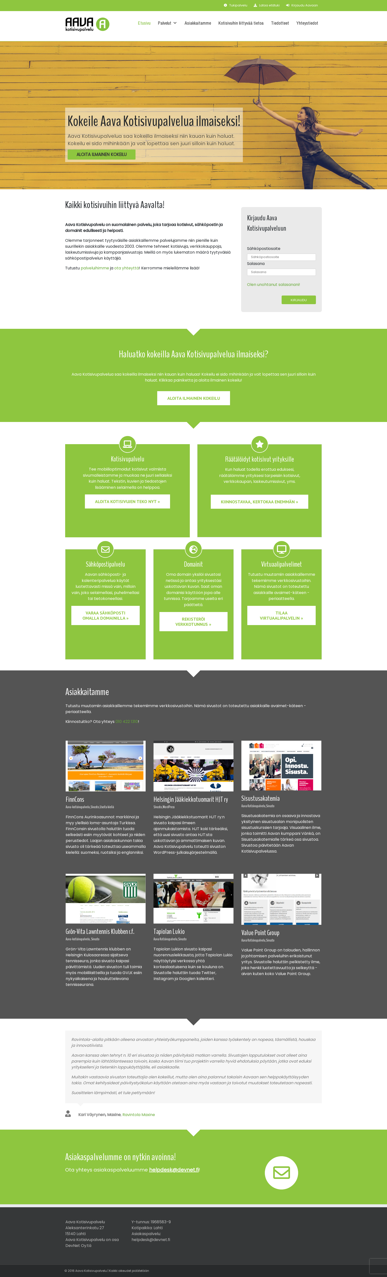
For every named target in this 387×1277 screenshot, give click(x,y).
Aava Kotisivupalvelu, (253, 806)
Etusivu (144, 23)
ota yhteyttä (126, 268)
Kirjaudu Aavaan (302, 5)
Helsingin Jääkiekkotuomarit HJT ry (191, 799)
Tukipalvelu (235, 5)
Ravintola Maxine (138, 1115)
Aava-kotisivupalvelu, (78, 807)
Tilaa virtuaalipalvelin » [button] (281, 615)
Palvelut (167, 23)
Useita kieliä (107, 807)
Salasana (256, 263)
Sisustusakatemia (260, 798)
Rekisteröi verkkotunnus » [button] (193, 621)
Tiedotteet (280, 23)
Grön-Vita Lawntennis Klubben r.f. (100, 932)
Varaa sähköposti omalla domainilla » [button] (105, 615)
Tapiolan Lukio (169, 932)
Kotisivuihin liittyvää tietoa (241, 23)
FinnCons (75, 799)
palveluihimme (95, 268)
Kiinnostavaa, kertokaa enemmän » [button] (259, 502)
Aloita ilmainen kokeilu (102, 154)
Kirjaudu (299, 300)
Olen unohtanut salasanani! (273, 284)
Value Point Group (260, 933)
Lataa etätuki (267, 5)
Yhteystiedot (307, 23)
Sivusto (270, 806)
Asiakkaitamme (198, 23)
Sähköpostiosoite (263, 248)
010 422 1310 (127, 721)
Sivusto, (95, 807)
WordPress (168, 807)
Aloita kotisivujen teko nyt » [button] (127, 501)
